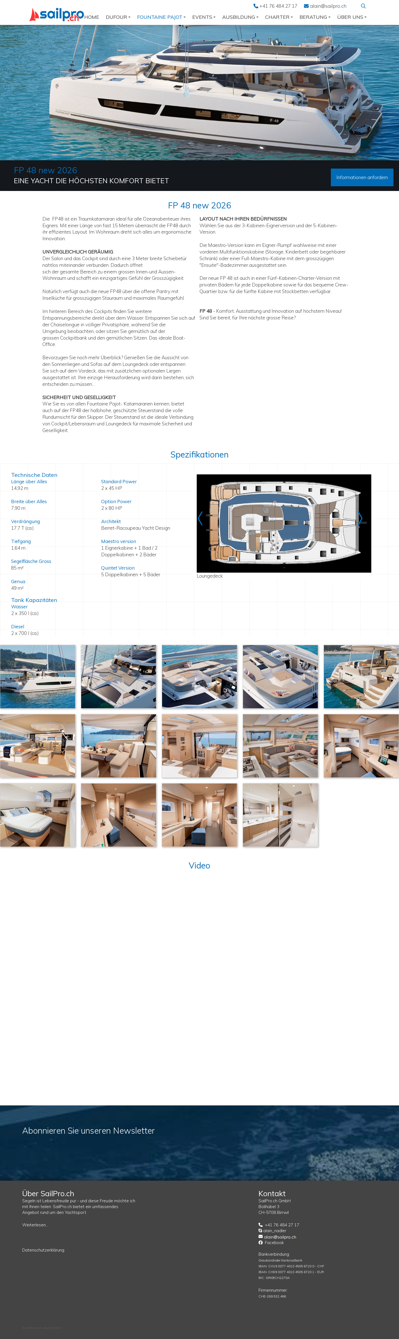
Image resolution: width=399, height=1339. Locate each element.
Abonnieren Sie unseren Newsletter (88, 1130)
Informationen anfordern (362, 177)
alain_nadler (274, 1230)
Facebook (274, 1242)
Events (204, 17)
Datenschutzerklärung (43, 1250)
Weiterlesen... (35, 1224)
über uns (352, 17)
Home (91, 17)
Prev (202, 518)
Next (360, 518)
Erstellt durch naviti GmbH (42, 1328)
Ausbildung (240, 17)
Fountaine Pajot (161, 17)
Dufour (118, 17)
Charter (279, 17)
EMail (328, 6)
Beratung (315, 17)
